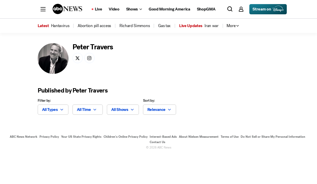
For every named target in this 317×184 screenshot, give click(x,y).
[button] (43, 9)
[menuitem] (60, 26)
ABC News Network (23, 137)
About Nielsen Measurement (199, 137)
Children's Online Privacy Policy (126, 137)
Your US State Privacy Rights (81, 137)
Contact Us (157, 142)
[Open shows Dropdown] (134, 9)
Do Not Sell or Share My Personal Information (273, 137)
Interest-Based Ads (163, 137)
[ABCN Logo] (67, 9)
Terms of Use (230, 137)
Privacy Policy (49, 137)
